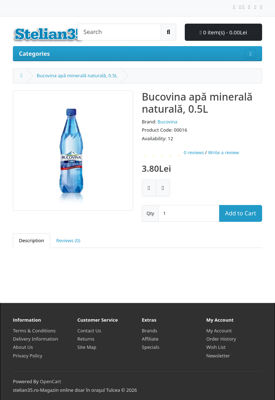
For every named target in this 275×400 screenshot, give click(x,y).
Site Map (86, 347)
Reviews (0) (68, 240)
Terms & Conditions (34, 330)
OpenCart (50, 381)
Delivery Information (35, 339)
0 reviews (194, 153)
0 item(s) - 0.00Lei (223, 32)
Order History (221, 339)
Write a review (223, 153)
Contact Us (89, 330)
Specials (150, 347)
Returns (86, 339)
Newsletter (218, 355)
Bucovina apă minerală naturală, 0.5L (77, 75)
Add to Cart (240, 213)
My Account (219, 330)
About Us (23, 347)
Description (31, 240)
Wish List (216, 347)
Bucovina (168, 121)
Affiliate (150, 339)
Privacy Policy (27, 355)
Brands (149, 330)
